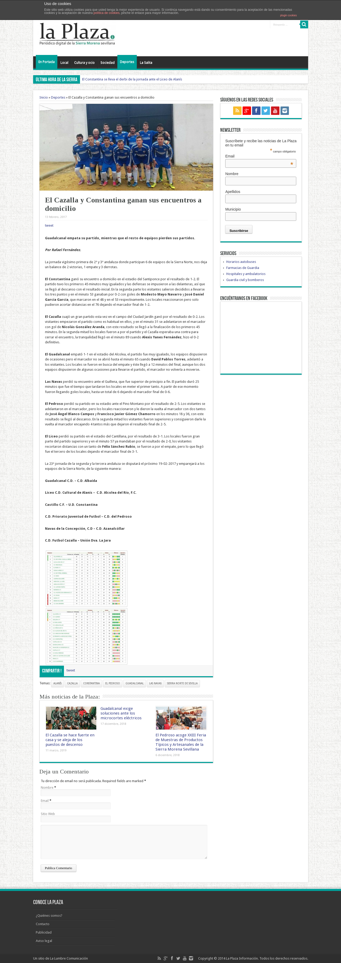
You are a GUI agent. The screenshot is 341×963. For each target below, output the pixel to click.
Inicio (43, 97)
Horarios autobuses (241, 262)
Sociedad (108, 62)
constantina (91, 683)
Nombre (47, 787)
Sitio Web (48, 814)
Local (64, 62)
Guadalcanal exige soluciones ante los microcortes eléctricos (121, 713)
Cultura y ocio (84, 62)
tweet (49, 225)
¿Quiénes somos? (49, 916)
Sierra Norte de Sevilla (182, 683)
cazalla (72, 683)
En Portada (46, 62)
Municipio (233, 209)
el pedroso (112, 683)
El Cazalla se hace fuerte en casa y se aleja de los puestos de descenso (70, 740)
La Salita (146, 62)
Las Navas (155, 683)
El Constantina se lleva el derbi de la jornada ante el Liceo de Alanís (132, 79)
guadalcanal (135, 683)
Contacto (42, 924)
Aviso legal (44, 941)
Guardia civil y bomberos (245, 280)
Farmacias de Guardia (242, 268)
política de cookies (106, 13)
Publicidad (44, 932)
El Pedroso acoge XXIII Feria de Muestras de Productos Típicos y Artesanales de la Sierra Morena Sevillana (181, 742)
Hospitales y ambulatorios (245, 274)
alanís (57, 683)
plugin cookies (288, 15)
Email (45, 801)
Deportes (127, 62)
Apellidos (232, 192)
